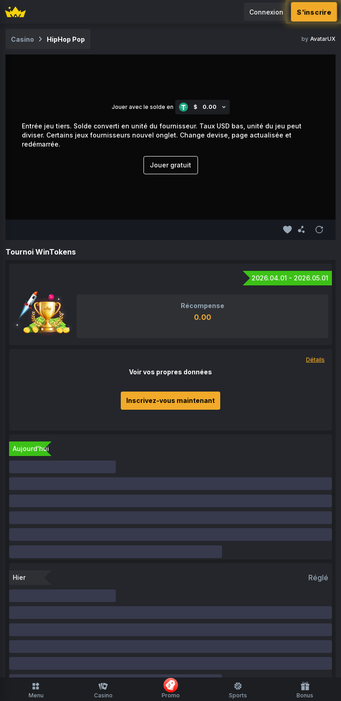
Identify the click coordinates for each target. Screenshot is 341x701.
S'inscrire (314, 12)
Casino (103, 690)
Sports (238, 690)
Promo (171, 688)
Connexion (266, 12)
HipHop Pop (66, 39)
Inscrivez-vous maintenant (170, 400)
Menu (36, 690)
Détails (315, 359)
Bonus (305, 690)
